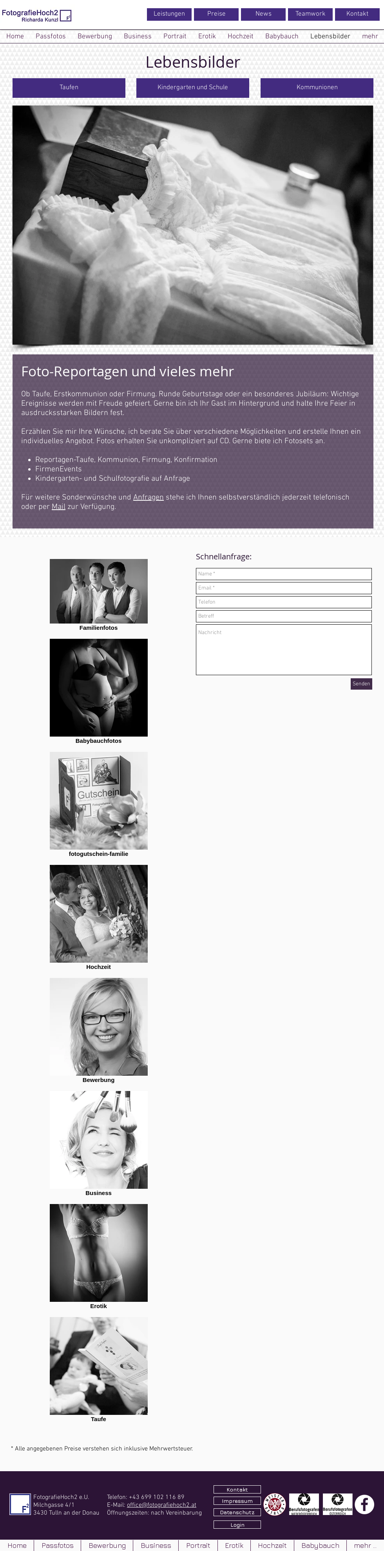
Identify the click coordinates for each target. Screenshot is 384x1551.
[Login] (237, 1524)
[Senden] (361, 684)
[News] (263, 14)
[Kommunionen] (317, 88)
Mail (58, 507)
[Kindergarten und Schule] (192, 88)
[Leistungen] (169, 14)
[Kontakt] (357, 14)
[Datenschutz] (237, 1512)
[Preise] (216, 14)
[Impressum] (237, 1501)
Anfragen (148, 497)
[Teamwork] (310, 14)
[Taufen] (69, 88)
